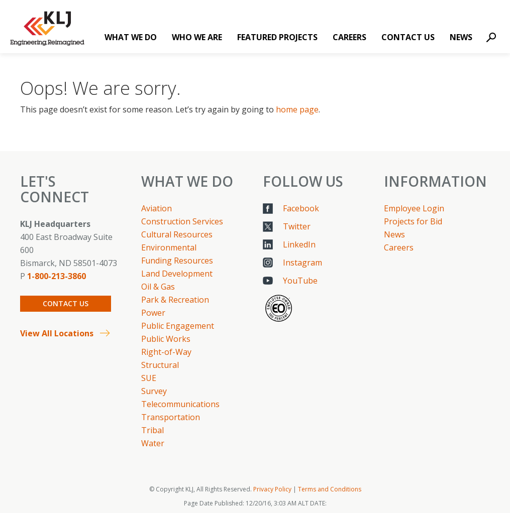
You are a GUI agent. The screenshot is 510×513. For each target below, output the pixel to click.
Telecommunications (180, 404)
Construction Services (182, 221)
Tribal (152, 430)
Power (153, 312)
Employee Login (414, 208)
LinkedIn (299, 244)
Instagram (302, 262)
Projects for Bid (413, 221)
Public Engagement (177, 325)
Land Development (177, 273)
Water (152, 443)
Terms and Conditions (329, 489)
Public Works (165, 338)
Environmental (168, 247)
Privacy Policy (272, 489)
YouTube (300, 280)
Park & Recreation (175, 299)
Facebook (301, 208)
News (461, 37)
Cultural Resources (177, 234)
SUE (148, 377)
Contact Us (408, 37)
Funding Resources (177, 260)
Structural (160, 364)
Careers (349, 37)
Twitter (297, 226)
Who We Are (197, 37)
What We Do (131, 37)
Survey (154, 391)
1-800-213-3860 (56, 276)
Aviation (156, 208)
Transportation (170, 417)
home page (297, 109)
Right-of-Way (166, 351)
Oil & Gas (158, 286)
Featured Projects (277, 37)
